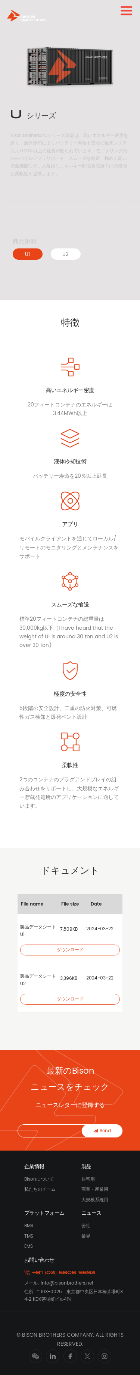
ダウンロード (70, 950)
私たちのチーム (40, 1189)
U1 (27, 255)
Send (102, 1130)
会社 (85, 1225)
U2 (65, 255)
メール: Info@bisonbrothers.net (58, 1283)
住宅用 (88, 1179)
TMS (28, 1236)
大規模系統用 (94, 1200)
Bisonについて (39, 1179)
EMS (28, 1246)
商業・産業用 (94, 1189)
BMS (28, 1225)
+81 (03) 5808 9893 (60, 1273)
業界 (85, 1236)
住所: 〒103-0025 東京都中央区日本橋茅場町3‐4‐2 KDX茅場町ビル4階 (74, 1295)
